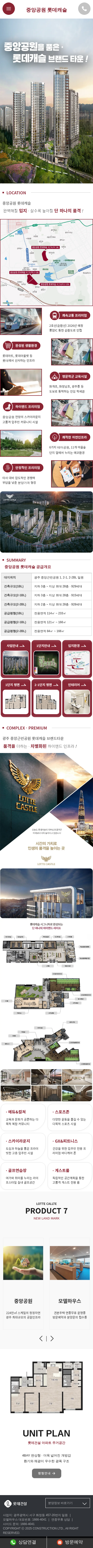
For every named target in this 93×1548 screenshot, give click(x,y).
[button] (41, 1341)
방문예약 (70, 1542)
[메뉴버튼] (8, 8)
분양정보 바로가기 (68, 1504)
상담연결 (23, 1542)
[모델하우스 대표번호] (84, 8)
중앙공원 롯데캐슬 (46, 10)
